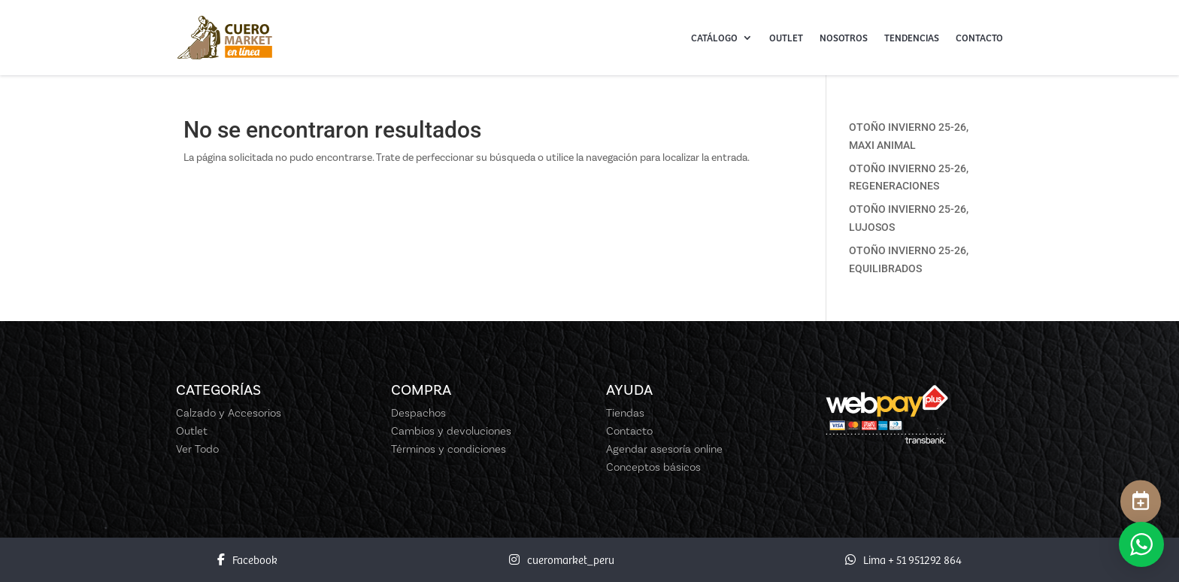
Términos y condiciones (448, 449)
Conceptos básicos (653, 467)
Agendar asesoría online (664, 449)
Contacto (979, 37)
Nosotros (844, 37)
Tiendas (625, 413)
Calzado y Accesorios (228, 413)
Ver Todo (197, 449)
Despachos (418, 413)
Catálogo (714, 37)
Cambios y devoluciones (451, 431)
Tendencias (911, 37)
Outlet (786, 37)
